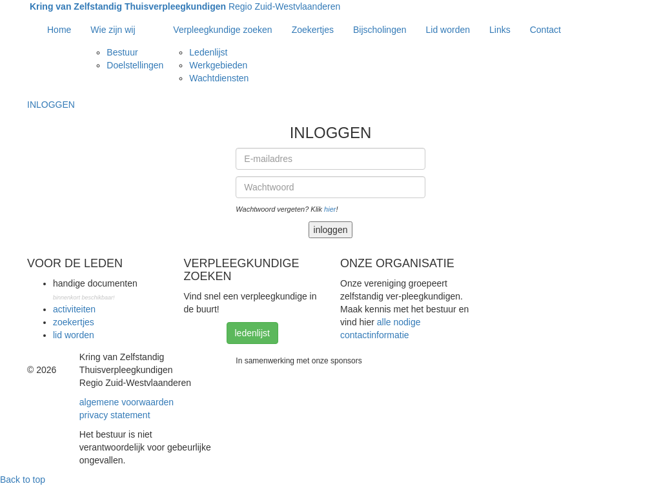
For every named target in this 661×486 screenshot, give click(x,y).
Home (59, 30)
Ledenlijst (208, 52)
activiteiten (74, 309)
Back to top (22, 479)
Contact (545, 30)
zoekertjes (73, 322)
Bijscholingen (380, 30)
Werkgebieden (218, 65)
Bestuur (122, 52)
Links (500, 30)
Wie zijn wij (112, 30)
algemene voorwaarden (126, 402)
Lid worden (448, 30)
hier (330, 209)
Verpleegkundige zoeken (222, 30)
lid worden (73, 335)
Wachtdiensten (219, 78)
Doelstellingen (135, 65)
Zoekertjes (313, 30)
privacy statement (114, 415)
